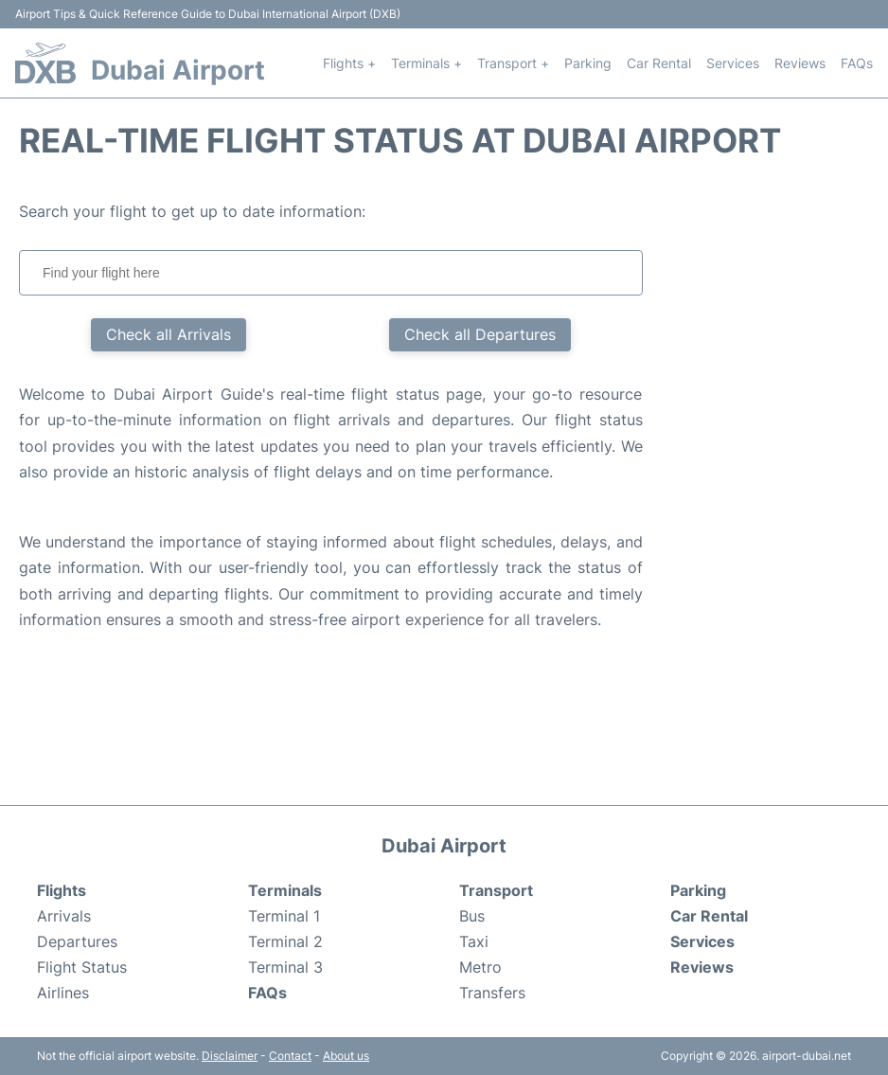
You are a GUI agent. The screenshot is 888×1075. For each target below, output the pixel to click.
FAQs (857, 63)
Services (732, 63)
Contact (290, 1055)
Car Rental (659, 63)
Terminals (285, 890)
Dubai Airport (178, 70)
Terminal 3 (285, 967)
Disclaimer (230, 1055)
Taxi (473, 941)
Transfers (492, 992)
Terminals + (426, 63)
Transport (496, 890)
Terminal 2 (285, 941)
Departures (77, 941)
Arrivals (64, 915)
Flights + (349, 63)
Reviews (800, 63)
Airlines (63, 992)
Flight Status (82, 967)
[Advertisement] (785, 483)
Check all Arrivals (168, 334)
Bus (472, 915)
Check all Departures (480, 334)
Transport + (513, 63)
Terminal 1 (284, 915)
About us (346, 1055)
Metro (480, 967)
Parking (588, 63)
